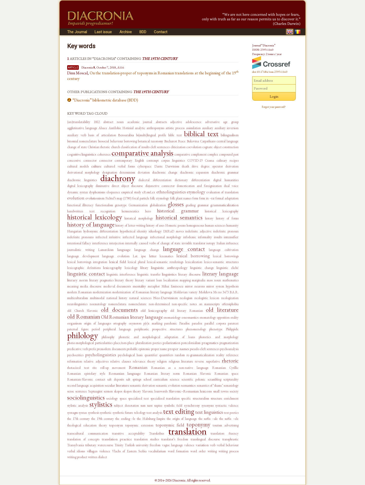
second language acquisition (85, 385)
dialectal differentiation (154, 180)
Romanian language (125, 373)
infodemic (189, 237)
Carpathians (207, 141)
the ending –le (125, 419)
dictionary (181, 180)
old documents (119, 310)
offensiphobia (230, 304)
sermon (108, 391)
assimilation (193, 128)
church (115, 147)
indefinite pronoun (226, 231)
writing (212, 451)
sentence (81, 391)
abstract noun (113, 122)
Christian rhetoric (99, 147)
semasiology (231, 385)
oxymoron (135, 323)
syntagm (72, 412)
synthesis (93, 412)
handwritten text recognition (91, 211)
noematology (98, 304)
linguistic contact (86, 273)
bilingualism (230, 134)
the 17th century (78, 419)
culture (96, 166)
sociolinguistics (86, 397)
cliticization (178, 147)
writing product (77, 457)
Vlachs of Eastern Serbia (129, 451)
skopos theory (132, 391)
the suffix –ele (229, 419)
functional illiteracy (80, 205)
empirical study (131, 192)
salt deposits (115, 379)
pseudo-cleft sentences (204, 349)
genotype (121, 205)
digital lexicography (80, 186)
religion (162, 361)
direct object (120, 186)
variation (202, 444)
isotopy (210, 243)
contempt (153, 160)
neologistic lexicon (207, 298)
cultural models (78, 166)
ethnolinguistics (171, 192)
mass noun (214, 280)
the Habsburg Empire (151, 419)
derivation (232, 166)
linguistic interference (121, 274)
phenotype (216, 329)
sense (70, 391)
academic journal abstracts (147, 122)
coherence (104, 154)
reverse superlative (207, 361)
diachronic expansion (194, 172)
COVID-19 (195, 160)
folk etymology (159, 198)
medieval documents (117, 286)
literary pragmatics (101, 280)
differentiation (200, 180)
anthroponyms (155, 128)
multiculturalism (77, 298)
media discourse (91, 286)
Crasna (209, 160)
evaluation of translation (222, 192)
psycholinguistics (100, 354)
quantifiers (166, 355)
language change (146, 250)
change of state (77, 147)
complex (212, 154)
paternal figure (78, 329)
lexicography (112, 267)
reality (220, 355)
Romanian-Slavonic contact (86, 379)
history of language (91, 224)
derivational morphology (83, 172)
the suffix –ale (208, 419)
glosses (176, 204)
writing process (228, 451)
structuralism (201, 398)
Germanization (138, 205)
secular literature (117, 385)
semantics (188, 385)
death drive (190, 166)
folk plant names (181, 198)
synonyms (208, 405)
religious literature (181, 361)
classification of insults (135, 147)
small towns (220, 391)
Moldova (205, 291)
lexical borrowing (193, 255)
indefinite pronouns (80, 237)
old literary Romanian (186, 310)
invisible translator (193, 243)
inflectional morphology (165, 237)
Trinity (119, 445)
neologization (230, 298)
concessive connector (82, 160)
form (195, 198)
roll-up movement (113, 368)
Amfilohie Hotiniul (121, 128)
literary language (220, 273)
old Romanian (83, 316)
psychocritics (75, 355)
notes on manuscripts (205, 304)
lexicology (131, 268)
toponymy (198, 424)
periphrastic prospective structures (158, 329)
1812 (97, 122)
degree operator (212, 166)
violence (104, 451)
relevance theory (144, 361)
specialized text (138, 398)
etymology (196, 192)
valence (189, 445)
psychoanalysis (229, 349)
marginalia (198, 280)
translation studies (146, 439)
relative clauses (120, 361)
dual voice (231, 186)
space (123, 398)
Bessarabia (126, 134)
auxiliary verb (76, 135)
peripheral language (117, 329)
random (180, 355)
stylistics (100, 404)
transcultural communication (87, 433)
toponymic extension (139, 425)
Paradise (184, 323)
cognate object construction (220, 147)
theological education (82, 425)
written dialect (97, 457)
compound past (229, 154)
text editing (178, 411)
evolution (75, 198)
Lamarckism (106, 250)
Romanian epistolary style (86, 373)
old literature (222, 310)
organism (74, 323)
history (209, 218)
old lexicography (154, 310)
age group (231, 122)
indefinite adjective (198, 231)
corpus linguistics (173, 160)
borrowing (130, 141)
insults (218, 237)
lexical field (117, 261)
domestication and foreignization (199, 186)
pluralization (144, 343)
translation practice (117, 439)
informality (205, 237)
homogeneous (195, 225)
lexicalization (193, 262)
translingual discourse (205, 439)
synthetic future (123, 412)
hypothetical (127, 231)
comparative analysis (142, 152)
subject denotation (126, 405)
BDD (142, 32)
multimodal (97, 298)
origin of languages (97, 323)
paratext (233, 323)
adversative (212, 122)
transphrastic (230, 439)
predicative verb (77, 349)
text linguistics (209, 412)
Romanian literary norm (162, 373)
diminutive (103, 186)
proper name (159, 349)
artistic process (175, 128)
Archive (125, 32)
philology (82, 335)
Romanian (138, 367)
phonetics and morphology (219, 337)
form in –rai (207, 198)
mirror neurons (195, 286)
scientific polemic (193, 379)
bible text (175, 135)
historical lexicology (94, 216)
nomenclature (138, 304)
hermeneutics (130, 211)
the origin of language (182, 419)
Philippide (232, 329)
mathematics (231, 280)
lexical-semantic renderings (165, 262)
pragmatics (210, 342)
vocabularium (157, 451)
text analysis (155, 412)
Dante (158, 166)
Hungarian (74, 231)
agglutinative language (82, 128)
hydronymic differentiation (100, 231)
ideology (155, 231)
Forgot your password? (274, 107)
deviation (144, 172)
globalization (158, 205)
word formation (178, 451)
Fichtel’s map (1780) (118, 198)
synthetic (106, 412)
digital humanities (226, 180)
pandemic (170, 323)
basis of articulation (102, 135)
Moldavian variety (185, 292)
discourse (137, 186)
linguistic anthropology (169, 267)
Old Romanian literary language (131, 317)
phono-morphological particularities (90, 343)
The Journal (77, 32)
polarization (171, 342)
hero (148, 211)
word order (198, 451)
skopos (118, 391)
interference (100, 243)
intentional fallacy (79, 243)
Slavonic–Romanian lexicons (190, 391)
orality (234, 317)
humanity (232, 225)
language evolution (116, 256)
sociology (112, 398)
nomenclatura (117, 304)
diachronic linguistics (82, 180)
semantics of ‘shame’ (210, 385)
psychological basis (130, 355)
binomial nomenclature (82, 141)
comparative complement (190, 154)
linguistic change (202, 268)
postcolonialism (190, 343)
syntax (83, 412)
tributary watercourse (99, 445)
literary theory (124, 280)
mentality (139, 286)
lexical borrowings (226, 256)
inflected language (135, 237)
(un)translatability (78, 122)
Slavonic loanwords (155, 391)
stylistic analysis (77, 405)
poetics (157, 343)
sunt (150, 405)
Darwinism (172, 166)
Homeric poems (175, 225)
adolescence (194, 122)
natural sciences (140, 298)
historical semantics (179, 217)
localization (170, 280)
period (96, 329)
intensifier (231, 236)
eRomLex (148, 192)
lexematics (166, 256)
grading (190, 205)
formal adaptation (227, 198)
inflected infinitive (108, 237)
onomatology (207, 317)
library (144, 268)
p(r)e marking (152, 323)
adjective (176, 122)
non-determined (159, 304)
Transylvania (75, 445)
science (174, 379)
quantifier (150, 355)
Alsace (103, 128)
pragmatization (229, 343)
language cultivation (224, 250)
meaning (72, 286)
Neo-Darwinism (165, 297)
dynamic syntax (77, 192)
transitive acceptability (128, 433)
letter (153, 255)
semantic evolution (168, 385)
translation (187, 431)
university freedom (148, 445)
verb (212, 445)
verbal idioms (76, 451)
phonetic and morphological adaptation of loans (157, 337)
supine (158, 405)
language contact (184, 249)
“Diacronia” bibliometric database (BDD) (105, 100)
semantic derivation (142, 385)
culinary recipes (227, 160)
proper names (178, 348)
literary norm (77, 280)
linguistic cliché (227, 268)
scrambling (214, 379)
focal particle (140, 198)
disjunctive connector (160, 186)
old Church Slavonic (82, 310)
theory (103, 425)
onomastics (190, 317)
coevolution (194, 147)
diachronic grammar (225, 172)
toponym (116, 425)
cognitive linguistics (81, 154)
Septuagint (95, 391)
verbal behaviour (228, 445)
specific (186, 398)
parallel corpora (215, 323)
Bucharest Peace (175, 141)
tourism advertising (226, 425)
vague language (172, 445)
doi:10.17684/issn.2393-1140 (269, 71)
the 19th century (102, 419)
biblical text (201, 133)
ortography (119, 323)
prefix (92, 349)
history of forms (227, 218)
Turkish (130, 445)
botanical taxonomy (150, 141)
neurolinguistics (77, 304)
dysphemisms (97, 192)
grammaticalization (224, 204)
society (234, 391)
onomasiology (172, 317)
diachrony (117, 178)
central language (227, 141)
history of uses (155, 225)
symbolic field (173, 405)
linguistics (169, 274)
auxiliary (207, 128)
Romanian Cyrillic (225, 368)
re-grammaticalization (200, 355)
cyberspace (144, 166)
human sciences (215, 225)
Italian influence (227, 243)
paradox (197, 323)
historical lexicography (222, 211)
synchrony (192, 405)
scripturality (231, 379)
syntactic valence (227, 405)
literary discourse (189, 274)
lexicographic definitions (84, 268)
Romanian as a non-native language (180, 368)
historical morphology (138, 218)
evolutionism (94, 198)
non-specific (180, 304)
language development (83, 256)
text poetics (231, 412)
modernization (102, 292)
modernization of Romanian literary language (142, 292)
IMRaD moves (173, 231)
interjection (116, 243)
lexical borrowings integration (87, 262)
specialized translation (165, 398)
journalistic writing (80, 250)
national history (116, 298)
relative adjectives (96, 361)
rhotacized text (78, 368)
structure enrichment (225, 398)
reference (232, 355)
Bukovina (193, 141)
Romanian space (226, 373)
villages (92, 450)
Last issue (103, 32)
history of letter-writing (130, 225)
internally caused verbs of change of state (152, 243)
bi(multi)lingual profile (151, 135)
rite (95, 368)
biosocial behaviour (110, 141)
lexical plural (136, 262)
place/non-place (124, 343)
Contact (160, 32)
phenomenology (196, 329)
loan (159, 280)
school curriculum (155, 379)
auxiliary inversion (226, 128)
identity (142, 231)
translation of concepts (83, 439)
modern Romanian (79, 292)
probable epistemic (138, 349)
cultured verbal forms (119, 166)
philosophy (108, 337)
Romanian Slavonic (197, 373)
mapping (185, 280)
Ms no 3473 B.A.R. (226, 292)
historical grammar (178, 210)
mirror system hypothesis (222, 286)
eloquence (113, 192)
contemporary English (129, 160)
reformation (74, 361)
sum (142, 405)
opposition (223, 317)
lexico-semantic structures (221, 262)
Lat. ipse (139, 256)
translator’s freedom (174, 439)
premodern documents (111, 349)
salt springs (133, 379)
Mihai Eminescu (172, 286)
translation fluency (225, 433)
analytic (140, 128)
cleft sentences (160, 147)
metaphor (154, 286)
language (124, 249)
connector (105, 160)
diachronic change (164, 172)
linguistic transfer (148, 274)
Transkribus (156, 433)
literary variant (145, 280)
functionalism (104, 205)
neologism (186, 298)
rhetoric (230, 360)
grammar (203, 205)
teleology (140, 412)
